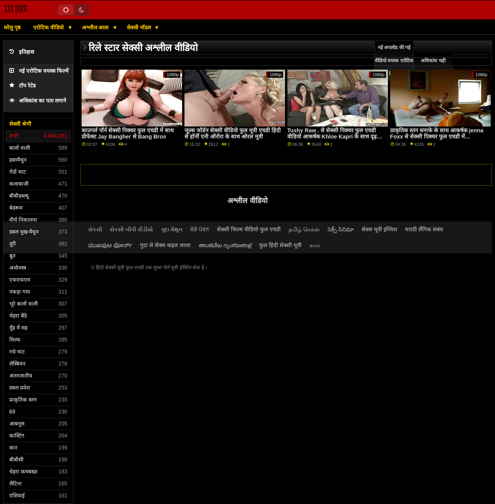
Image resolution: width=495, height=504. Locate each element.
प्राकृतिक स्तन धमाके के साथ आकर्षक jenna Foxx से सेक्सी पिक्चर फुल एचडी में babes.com (436, 136)
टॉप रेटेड (22, 86)
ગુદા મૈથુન (172, 229)
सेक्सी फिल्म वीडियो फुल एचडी (249, 229)
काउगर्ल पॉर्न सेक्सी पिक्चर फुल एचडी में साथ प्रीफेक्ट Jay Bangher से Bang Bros (128, 133)
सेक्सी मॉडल (139, 27)
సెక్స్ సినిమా (341, 229)
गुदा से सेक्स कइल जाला (165, 245)
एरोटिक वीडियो (49, 27)
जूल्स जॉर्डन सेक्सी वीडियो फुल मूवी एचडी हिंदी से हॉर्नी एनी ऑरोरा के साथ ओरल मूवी (232, 133)
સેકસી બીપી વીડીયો (131, 229)
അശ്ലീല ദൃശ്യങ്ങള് (224, 245)
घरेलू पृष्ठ (12, 27)
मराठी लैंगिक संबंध (424, 229)
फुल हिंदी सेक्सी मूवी (280, 245)
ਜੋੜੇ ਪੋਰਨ (199, 229)
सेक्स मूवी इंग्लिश (379, 229)
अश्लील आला (96, 27)
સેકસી (95, 229)
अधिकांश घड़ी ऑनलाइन (433, 67)
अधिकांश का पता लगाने (37, 101)
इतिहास (21, 52)
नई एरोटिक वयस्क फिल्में (38, 71)
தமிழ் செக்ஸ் (304, 229)
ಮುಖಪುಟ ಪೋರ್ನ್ (110, 245)
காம (314, 245)
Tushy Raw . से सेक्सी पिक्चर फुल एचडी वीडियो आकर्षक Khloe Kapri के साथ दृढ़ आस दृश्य (332, 136)
